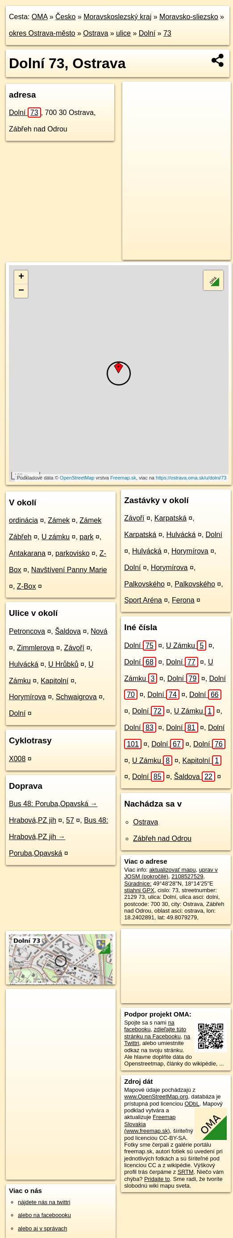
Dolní (147, 33)
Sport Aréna (143, 600)
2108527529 (187, 876)
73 (167, 33)
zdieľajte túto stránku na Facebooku (155, 1032)
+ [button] (21, 277)
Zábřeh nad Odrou (162, 838)
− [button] (21, 291)
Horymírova (27, 697)
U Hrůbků (63, 664)
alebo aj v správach (42, 1228)
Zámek (59, 520)
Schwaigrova (76, 697)
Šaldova (68, 631)
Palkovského (144, 584)
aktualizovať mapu (172, 869)
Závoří (74, 648)
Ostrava (95, 33)
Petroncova (27, 631)
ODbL (191, 1103)
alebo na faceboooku (44, 1215)
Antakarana (27, 553)
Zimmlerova (35, 648)
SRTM (186, 1171)
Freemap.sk (123, 477)
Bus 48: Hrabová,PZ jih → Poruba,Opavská (58, 836)
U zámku (56, 537)
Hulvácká (23, 664)
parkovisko (72, 553)
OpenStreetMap (77, 477)
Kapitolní (54, 681)
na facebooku (149, 1026)
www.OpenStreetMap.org (156, 1096)
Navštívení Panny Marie (69, 570)
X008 (17, 758)
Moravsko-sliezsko (188, 16)
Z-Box (26, 586)
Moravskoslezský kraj (117, 16)
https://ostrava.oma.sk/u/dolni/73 (191, 477)
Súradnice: (137, 883)
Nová (99, 631)
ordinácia (23, 520)
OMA (40, 16)
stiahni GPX (139, 890)
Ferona (183, 600)
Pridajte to (157, 1179)
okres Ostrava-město (42, 33)
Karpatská (170, 518)
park (86, 537)
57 (70, 820)
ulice (123, 33)
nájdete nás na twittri (44, 1202)
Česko (65, 16)
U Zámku (186, 645)
